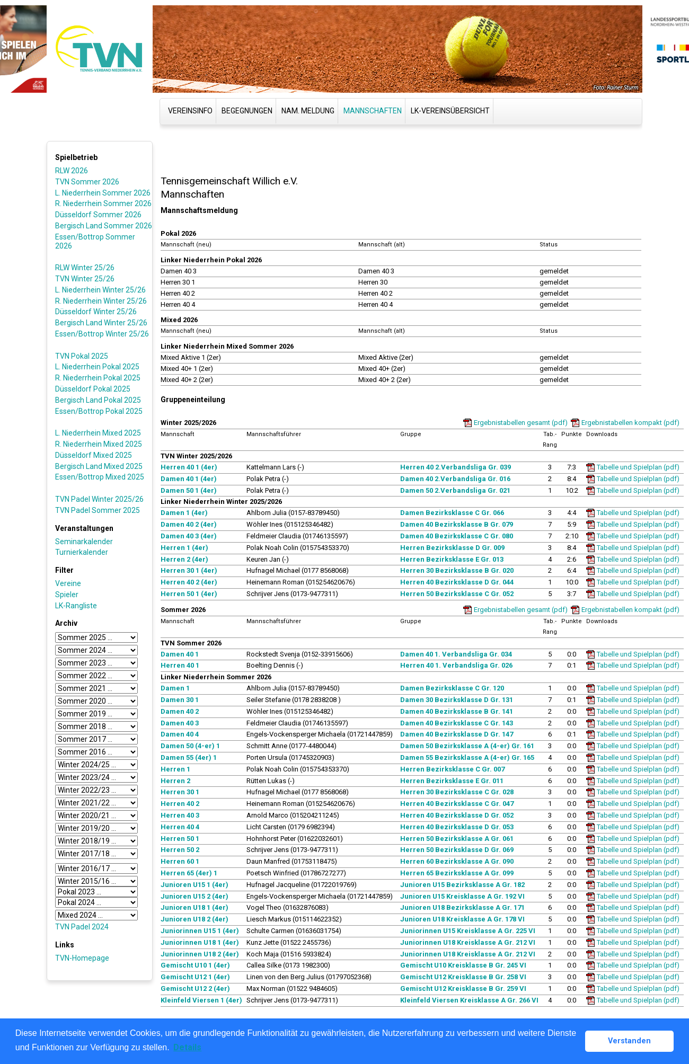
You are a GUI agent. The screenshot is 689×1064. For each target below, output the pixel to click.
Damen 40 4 (180, 734)
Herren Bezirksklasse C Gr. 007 (452, 769)
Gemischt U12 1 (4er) (195, 977)
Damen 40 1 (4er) (189, 479)
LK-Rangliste (76, 605)
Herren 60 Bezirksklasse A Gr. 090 (457, 861)
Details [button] (187, 1047)
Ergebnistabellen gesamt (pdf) (521, 423)
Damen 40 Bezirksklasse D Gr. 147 (456, 734)
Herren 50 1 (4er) (189, 594)
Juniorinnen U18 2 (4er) (200, 954)
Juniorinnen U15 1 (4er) (200, 931)
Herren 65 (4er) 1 (189, 873)
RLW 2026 (71, 170)
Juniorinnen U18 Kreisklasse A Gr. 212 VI (467, 942)
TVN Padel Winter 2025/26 (99, 499)
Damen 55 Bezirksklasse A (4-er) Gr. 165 (467, 757)
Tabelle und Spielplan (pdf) (638, 467)
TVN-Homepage (82, 958)
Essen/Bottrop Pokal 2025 (99, 411)
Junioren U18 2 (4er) (194, 919)
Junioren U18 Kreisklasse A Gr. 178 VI (462, 919)
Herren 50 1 (180, 839)
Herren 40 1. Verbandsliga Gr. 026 (456, 665)
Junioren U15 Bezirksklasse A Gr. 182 (462, 885)
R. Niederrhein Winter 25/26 (101, 301)
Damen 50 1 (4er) (189, 490)
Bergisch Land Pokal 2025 (98, 400)
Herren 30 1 (180, 792)
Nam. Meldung (307, 111)
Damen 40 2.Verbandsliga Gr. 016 (455, 479)
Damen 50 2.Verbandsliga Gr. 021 (455, 490)
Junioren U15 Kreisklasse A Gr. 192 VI (462, 896)
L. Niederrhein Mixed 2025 (98, 433)
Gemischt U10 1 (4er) (195, 965)
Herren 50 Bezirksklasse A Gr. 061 (457, 839)
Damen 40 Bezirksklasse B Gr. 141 (456, 711)
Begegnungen (247, 111)
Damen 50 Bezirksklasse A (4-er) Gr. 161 (467, 746)
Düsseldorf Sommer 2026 (98, 214)
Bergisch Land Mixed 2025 (99, 466)
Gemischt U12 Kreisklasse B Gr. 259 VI (463, 988)
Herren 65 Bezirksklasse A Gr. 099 (457, 873)
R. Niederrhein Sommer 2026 (103, 203)
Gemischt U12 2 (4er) (195, 988)
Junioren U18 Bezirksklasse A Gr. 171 (462, 907)
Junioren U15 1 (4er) (194, 885)
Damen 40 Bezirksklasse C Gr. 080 (456, 536)
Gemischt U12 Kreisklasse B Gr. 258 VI (463, 977)
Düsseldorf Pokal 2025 (92, 389)
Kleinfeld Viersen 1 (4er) (201, 1000)
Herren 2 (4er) (184, 559)
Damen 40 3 (180, 723)
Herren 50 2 (180, 850)
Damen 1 (175, 688)
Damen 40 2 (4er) (189, 524)
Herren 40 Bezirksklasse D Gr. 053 (457, 827)
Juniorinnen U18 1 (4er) (200, 942)
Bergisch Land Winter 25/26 (101, 322)
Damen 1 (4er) (184, 513)
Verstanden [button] (629, 1040)
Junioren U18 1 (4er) (194, 907)
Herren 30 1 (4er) (189, 570)
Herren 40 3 (180, 815)
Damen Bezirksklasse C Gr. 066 (452, 513)
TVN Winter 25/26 (84, 278)
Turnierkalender (81, 552)
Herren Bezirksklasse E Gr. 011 (452, 781)
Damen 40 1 (180, 654)
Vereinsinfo (190, 111)
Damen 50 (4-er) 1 (190, 746)
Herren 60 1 (180, 861)
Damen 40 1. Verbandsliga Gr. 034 (456, 654)
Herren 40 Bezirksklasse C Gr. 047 (457, 804)
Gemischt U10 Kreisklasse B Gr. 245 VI (463, 965)
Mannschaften (372, 111)
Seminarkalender (84, 541)
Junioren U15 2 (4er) (194, 896)
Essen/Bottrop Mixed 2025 (99, 477)
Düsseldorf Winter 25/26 (96, 311)
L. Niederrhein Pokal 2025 (97, 366)
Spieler (66, 594)
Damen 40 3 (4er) (189, 536)
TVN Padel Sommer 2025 (97, 510)
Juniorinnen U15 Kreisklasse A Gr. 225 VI (467, 931)
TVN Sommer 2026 (87, 182)
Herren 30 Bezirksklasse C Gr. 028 (457, 792)
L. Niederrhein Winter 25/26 (100, 290)
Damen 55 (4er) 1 (189, 757)
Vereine (68, 583)
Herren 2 (175, 781)
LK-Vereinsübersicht (450, 111)
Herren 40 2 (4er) (189, 582)
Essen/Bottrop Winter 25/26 (102, 334)
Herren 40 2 (180, 804)
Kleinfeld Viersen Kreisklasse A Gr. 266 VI (469, 1000)
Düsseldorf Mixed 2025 (93, 455)
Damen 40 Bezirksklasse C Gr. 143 (456, 723)
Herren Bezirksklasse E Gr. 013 (452, 559)
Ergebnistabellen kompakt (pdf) (630, 423)
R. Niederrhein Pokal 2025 (97, 378)
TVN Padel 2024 (82, 927)
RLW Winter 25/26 (84, 267)
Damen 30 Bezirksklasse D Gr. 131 (456, 700)
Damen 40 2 (180, 711)
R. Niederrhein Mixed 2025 (98, 444)
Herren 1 (175, 769)
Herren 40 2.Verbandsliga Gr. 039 (455, 467)
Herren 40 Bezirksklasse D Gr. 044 (457, 582)
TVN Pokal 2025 (81, 356)
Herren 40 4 (180, 827)
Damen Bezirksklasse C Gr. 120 (452, 688)
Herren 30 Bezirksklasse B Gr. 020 (457, 570)
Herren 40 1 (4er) (189, 467)
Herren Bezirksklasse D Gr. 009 (452, 548)
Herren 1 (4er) (184, 548)
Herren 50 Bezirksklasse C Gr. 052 (457, 594)
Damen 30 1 (180, 700)
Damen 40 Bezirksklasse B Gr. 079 (456, 524)
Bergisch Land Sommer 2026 (103, 225)
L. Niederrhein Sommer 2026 (103, 193)
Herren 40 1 (180, 665)
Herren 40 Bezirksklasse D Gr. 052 (457, 815)
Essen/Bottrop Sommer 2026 (95, 241)
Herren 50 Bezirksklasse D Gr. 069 (457, 850)
